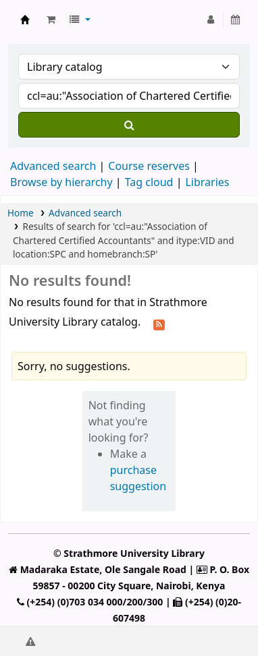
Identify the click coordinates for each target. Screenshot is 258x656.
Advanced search (53, 165)
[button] (51, 19)
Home (20, 212)
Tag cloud (149, 182)
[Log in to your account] (211, 19)
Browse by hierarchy (61, 182)
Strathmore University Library (25, 19)
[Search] (129, 125)
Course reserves (149, 165)
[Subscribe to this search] (159, 323)
